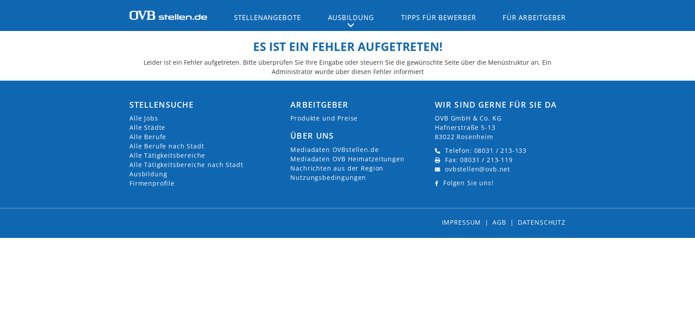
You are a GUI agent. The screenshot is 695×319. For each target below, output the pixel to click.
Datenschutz (542, 222)
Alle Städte (147, 127)
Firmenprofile (152, 183)
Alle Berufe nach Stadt (166, 146)
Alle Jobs (143, 118)
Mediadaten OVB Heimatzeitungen (347, 159)
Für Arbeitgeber (534, 17)
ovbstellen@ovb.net (477, 169)
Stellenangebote (267, 17)
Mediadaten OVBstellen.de (334, 149)
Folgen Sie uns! (468, 183)
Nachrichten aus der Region (336, 168)
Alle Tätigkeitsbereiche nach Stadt (186, 164)
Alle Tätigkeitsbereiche (167, 155)
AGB (499, 222)
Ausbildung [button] (351, 17)
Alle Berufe (147, 136)
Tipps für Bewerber (438, 17)
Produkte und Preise (324, 118)
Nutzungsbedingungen (328, 177)
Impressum (461, 222)
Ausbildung (148, 174)
